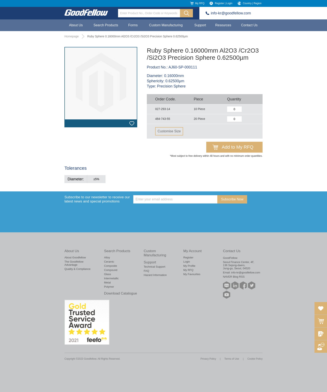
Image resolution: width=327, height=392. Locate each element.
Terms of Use (231, 358)
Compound (110, 270)
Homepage (71, 36)
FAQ (146, 270)
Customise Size (169, 131)
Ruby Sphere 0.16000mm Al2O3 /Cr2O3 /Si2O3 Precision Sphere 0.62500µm (137, 36)
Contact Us (249, 25)
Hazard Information (155, 275)
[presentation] (165, 212)
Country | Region (252, 3)
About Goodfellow (75, 257)
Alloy (107, 257)
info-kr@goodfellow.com (231, 13)
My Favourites (191, 274)
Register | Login (223, 3)
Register (188, 257)
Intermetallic (111, 278)
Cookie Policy (255, 358)
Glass (107, 274)
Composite (110, 265)
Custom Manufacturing (166, 25)
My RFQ (200, 3)
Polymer (109, 286)
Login (186, 261)
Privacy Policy (208, 358)
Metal (107, 282)
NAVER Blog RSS (234, 276)
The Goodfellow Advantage (73, 263)
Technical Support (154, 266)
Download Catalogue (120, 293)
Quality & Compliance (77, 269)
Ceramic (109, 261)
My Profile (189, 265)
